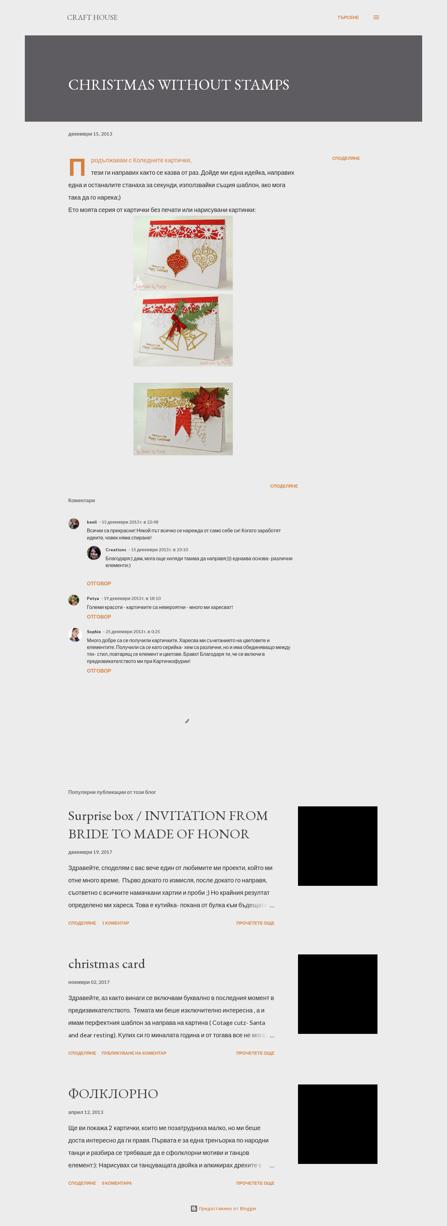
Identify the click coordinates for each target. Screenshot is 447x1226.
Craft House (92, 17)
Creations (116, 549)
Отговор (99, 583)
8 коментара (117, 1183)
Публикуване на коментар (134, 1053)
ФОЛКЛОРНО (113, 1093)
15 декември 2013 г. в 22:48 (130, 522)
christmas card (106, 963)
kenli (92, 522)
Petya (93, 598)
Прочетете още (255, 923)
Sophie (94, 631)
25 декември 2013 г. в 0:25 (133, 631)
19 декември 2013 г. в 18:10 (132, 598)
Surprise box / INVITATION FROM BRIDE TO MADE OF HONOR (168, 824)
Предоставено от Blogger (223, 1208)
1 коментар (115, 923)
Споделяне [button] (346, 158)
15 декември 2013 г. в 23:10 (159, 549)
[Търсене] (348, 17)
